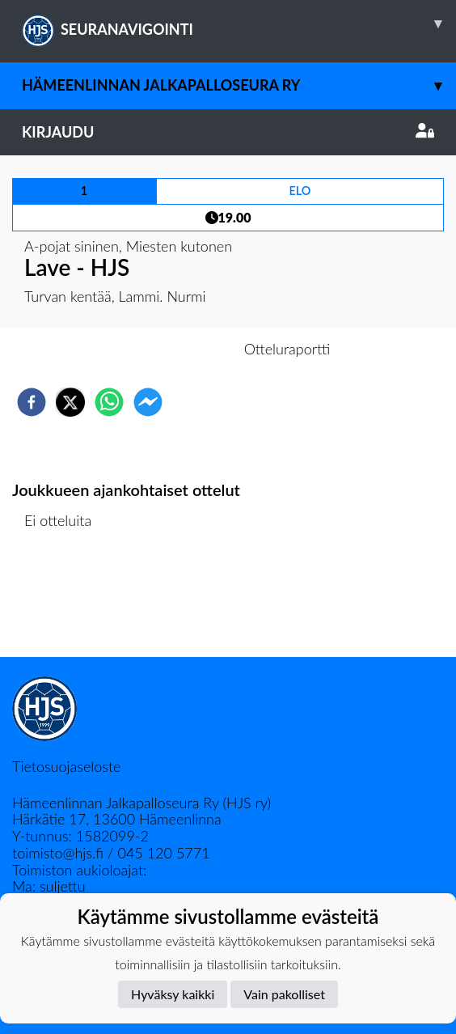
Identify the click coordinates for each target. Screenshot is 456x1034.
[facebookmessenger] (148, 402)
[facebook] (31, 402)
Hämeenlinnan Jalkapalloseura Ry (239, 85)
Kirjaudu (228, 132)
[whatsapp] (109, 402)
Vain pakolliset (284, 994)
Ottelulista (64, 602)
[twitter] (70, 402)
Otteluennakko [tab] (172, 349)
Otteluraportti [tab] (287, 349)
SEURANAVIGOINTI (239, 23)
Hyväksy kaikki (172, 994)
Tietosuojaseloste (66, 766)
